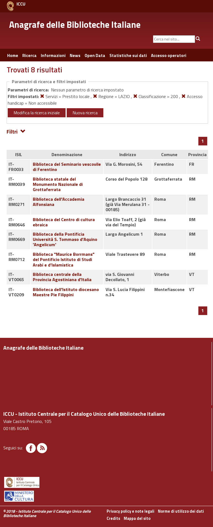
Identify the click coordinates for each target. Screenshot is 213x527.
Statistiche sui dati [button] (128, 55)
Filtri (16, 131)
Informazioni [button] (53, 55)
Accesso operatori (168, 55)
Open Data (95, 55)
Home (12, 55)
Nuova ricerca (85, 112)
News (75, 55)
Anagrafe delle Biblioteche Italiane (75, 24)
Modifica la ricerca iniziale (37, 112)
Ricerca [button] (29, 55)
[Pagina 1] (202, 141)
